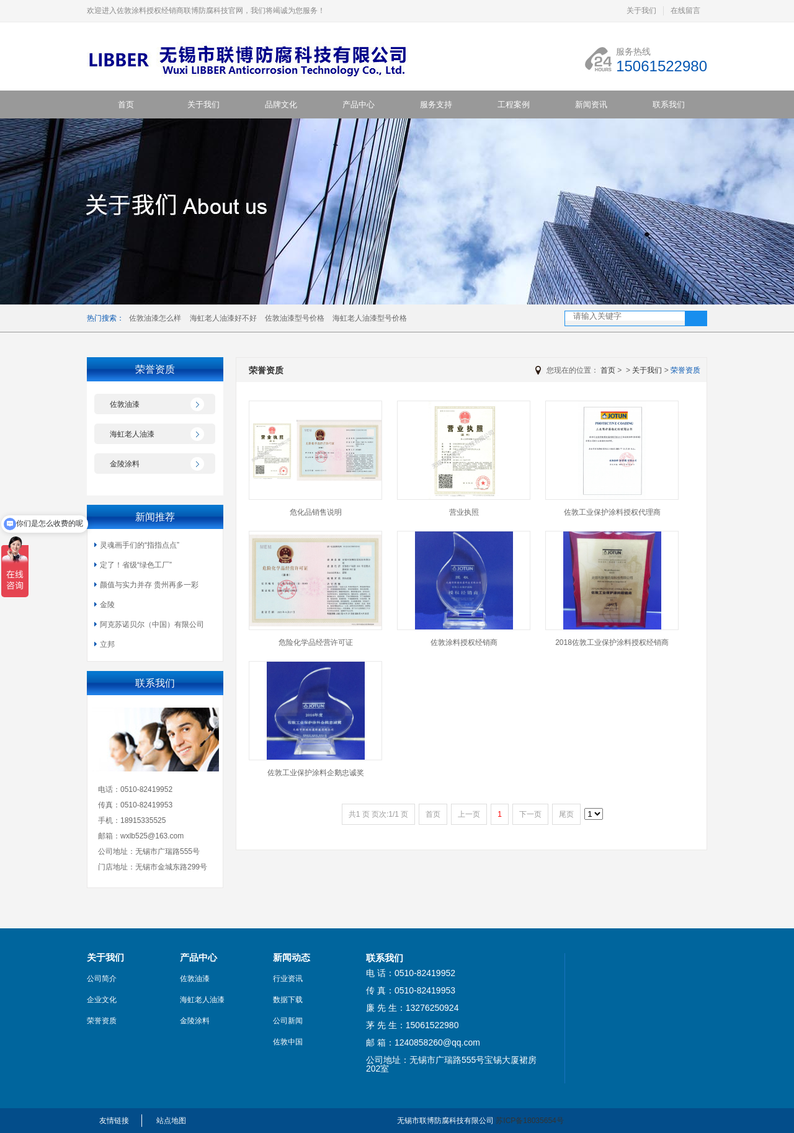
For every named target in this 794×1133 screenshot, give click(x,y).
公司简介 (102, 978)
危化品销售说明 (316, 512)
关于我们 (641, 10)
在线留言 (685, 10)
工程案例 (513, 104)
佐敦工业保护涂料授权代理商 (612, 512)
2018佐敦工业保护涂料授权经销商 (612, 642)
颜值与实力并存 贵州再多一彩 (149, 584)
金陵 (107, 604)
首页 (126, 104)
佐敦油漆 (125, 404)
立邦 (107, 644)
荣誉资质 (685, 370)
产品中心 (358, 104)
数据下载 (288, 999)
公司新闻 (288, 1020)
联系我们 (669, 104)
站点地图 (171, 1120)
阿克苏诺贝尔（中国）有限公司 (152, 624)
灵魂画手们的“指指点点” (139, 545)
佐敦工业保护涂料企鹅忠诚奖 (315, 772)
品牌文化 (281, 104)
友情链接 (114, 1120)
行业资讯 (288, 978)
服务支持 (436, 104)
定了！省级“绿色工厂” (136, 565)
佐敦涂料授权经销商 (463, 642)
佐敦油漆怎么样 (155, 318)
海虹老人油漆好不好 (223, 318)
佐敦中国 (288, 1041)
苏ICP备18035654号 (529, 1120)
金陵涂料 (125, 464)
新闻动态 (291, 957)
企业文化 (102, 999)
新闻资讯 (591, 104)
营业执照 (464, 512)
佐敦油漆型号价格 (294, 318)
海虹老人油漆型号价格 (369, 318)
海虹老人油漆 (132, 434)
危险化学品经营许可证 (316, 642)
